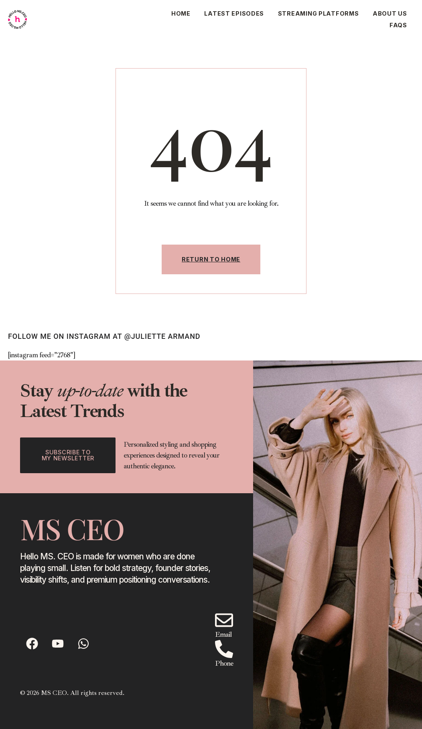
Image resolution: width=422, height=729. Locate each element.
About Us (390, 13)
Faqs (398, 25)
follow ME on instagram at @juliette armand (104, 336)
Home (181, 13)
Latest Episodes (234, 13)
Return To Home (211, 259)
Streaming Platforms (318, 13)
